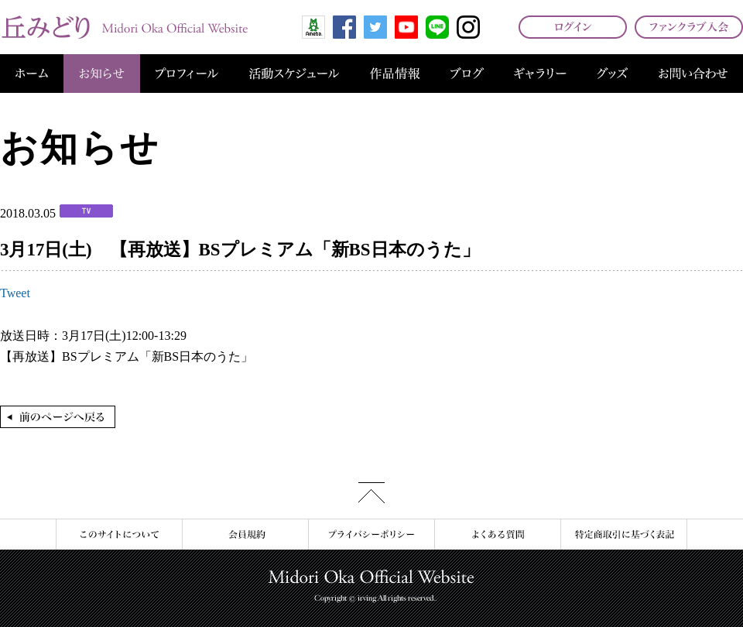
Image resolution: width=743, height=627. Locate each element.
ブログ (467, 73)
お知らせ (101, 73)
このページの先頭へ (371, 492)
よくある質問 (497, 534)
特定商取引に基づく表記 (623, 534)
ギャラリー (540, 73)
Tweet (15, 293)
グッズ (612, 73)
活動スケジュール (294, 73)
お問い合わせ (693, 73)
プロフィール (187, 73)
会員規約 (245, 534)
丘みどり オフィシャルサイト (124, 27)
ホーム (31, 73)
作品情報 (394, 73)
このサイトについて (119, 534)
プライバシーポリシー (371, 534)
